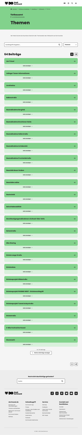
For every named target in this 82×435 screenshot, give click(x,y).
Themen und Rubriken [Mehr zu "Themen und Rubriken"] (14, 408)
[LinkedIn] (76, 393)
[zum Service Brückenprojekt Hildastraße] (41, 279)
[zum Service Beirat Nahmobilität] (41, 206)
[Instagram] (57, 393)
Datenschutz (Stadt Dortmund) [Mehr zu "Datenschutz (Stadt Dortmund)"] (64, 416)
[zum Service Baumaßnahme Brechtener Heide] (41, 122)
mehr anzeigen (27, 65)
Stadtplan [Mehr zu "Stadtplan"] (45, 407)
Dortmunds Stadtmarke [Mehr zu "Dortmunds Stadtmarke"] (31, 420)
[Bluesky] (66, 393)
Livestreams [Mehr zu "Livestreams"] (28, 415)
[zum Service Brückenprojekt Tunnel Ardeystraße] (41, 303)
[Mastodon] (61, 393)
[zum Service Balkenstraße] (41, 97)
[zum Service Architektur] (41, 85)
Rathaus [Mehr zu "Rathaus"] (11, 417)
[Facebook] (52, 393)
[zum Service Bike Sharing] (41, 243)
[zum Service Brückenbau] (41, 267)
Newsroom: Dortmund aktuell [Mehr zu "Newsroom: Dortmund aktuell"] (14, 411)
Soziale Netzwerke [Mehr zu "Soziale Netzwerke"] (30, 413)
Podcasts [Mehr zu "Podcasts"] (27, 418)
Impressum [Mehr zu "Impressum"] (62, 409)
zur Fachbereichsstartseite (18, 17)
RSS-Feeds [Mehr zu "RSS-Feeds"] (45, 415)
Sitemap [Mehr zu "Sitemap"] (44, 405)
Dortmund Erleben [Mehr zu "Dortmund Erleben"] (13, 414)
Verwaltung (34, 9)
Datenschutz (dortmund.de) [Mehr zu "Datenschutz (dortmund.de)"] (63, 412)
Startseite (14, 9)
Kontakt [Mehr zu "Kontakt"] (61, 407)
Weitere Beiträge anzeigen (41, 353)
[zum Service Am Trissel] (41, 61)
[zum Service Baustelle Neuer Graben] (41, 170)
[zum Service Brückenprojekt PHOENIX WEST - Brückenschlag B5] (41, 291)
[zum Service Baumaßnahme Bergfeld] (41, 109)
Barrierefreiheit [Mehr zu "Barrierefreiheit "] (46, 413)
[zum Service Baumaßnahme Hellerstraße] (41, 134)
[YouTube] (71, 393)
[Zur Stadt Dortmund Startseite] (13, 3)
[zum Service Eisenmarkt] (41, 340)
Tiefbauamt (41, 9)
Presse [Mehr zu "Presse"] (27, 407)
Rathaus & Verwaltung (24, 9)
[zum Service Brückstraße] (41, 316)
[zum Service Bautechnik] (41, 194)
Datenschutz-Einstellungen (66, 419)
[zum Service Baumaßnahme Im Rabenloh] (41, 146)
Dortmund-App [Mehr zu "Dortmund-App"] (29, 405)
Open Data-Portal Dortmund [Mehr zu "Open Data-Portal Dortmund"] (47, 410)
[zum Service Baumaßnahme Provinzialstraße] (41, 158)
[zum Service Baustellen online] (41, 182)
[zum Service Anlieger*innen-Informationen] (41, 73)
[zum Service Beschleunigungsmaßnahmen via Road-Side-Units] (41, 219)
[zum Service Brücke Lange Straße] (41, 255)
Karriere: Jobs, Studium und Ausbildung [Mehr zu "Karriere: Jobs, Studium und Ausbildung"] (32, 410)
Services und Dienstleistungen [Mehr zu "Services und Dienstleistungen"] (13, 405)
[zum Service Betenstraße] (41, 231)
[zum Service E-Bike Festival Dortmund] (41, 328)
